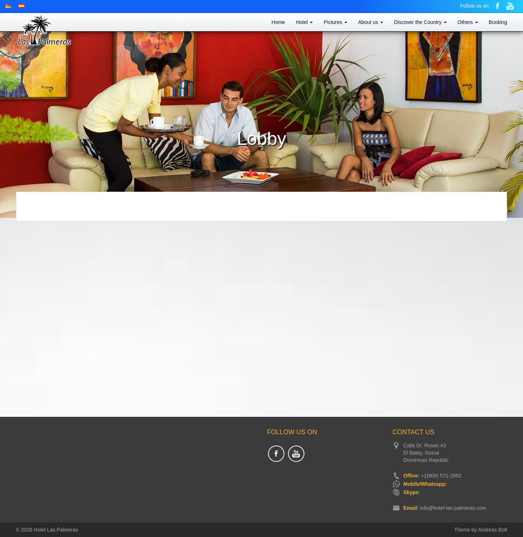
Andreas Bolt (492, 530)
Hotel (304, 22)
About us (370, 22)
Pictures (335, 22)
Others (468, 22)
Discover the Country (420, 22)
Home (278, 22)
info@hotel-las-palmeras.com (453, 508)
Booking (498, 22)
